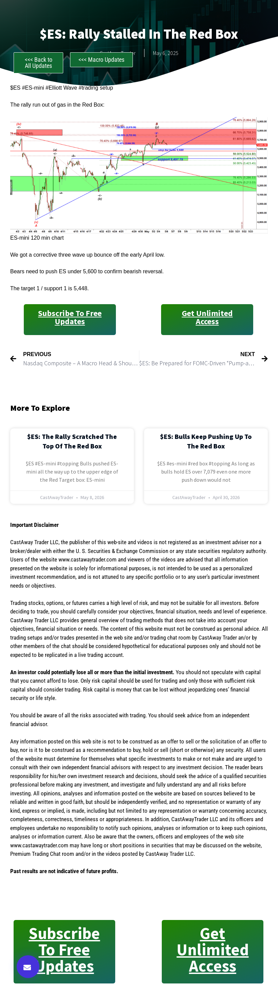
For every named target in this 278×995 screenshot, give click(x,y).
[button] (28, 966)
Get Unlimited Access (207, 317)
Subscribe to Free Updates (70, 317)
